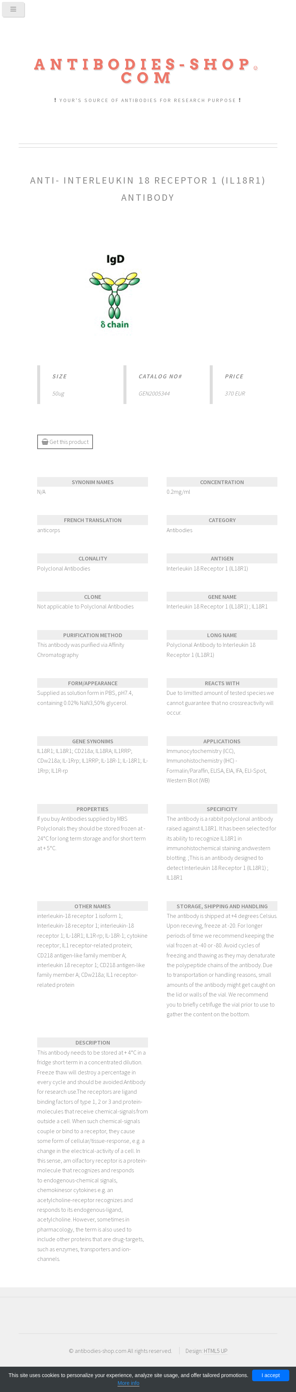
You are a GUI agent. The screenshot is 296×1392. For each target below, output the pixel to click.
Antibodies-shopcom (148, 71)
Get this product (65, 441)
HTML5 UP (216, 1350)
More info (128, 1383)
